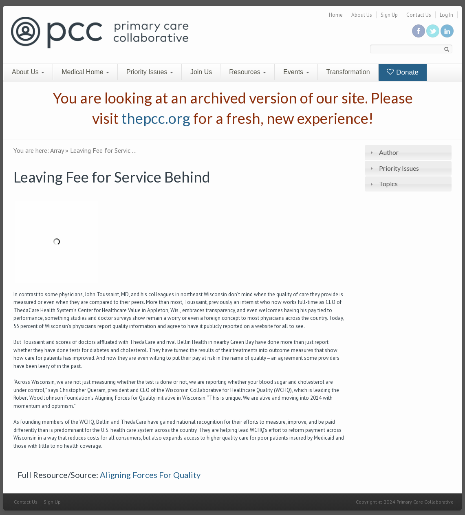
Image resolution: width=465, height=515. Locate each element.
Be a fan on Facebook (418, 30)
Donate (403, 72)
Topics (388, 183)
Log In (446, 14)
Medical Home (85, 71)
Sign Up (389, 14)
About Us (361, 14)
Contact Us (418, 14)
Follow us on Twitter (432, 30)
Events (296, 71)
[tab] (408, 152)
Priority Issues (149, 71)
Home (336, 14)
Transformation (348, 71)
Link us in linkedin (447, 30)
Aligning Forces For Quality (150, 475)
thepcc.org (155, 118)
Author (389, 152)
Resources (247, 71)
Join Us (201, 71)
